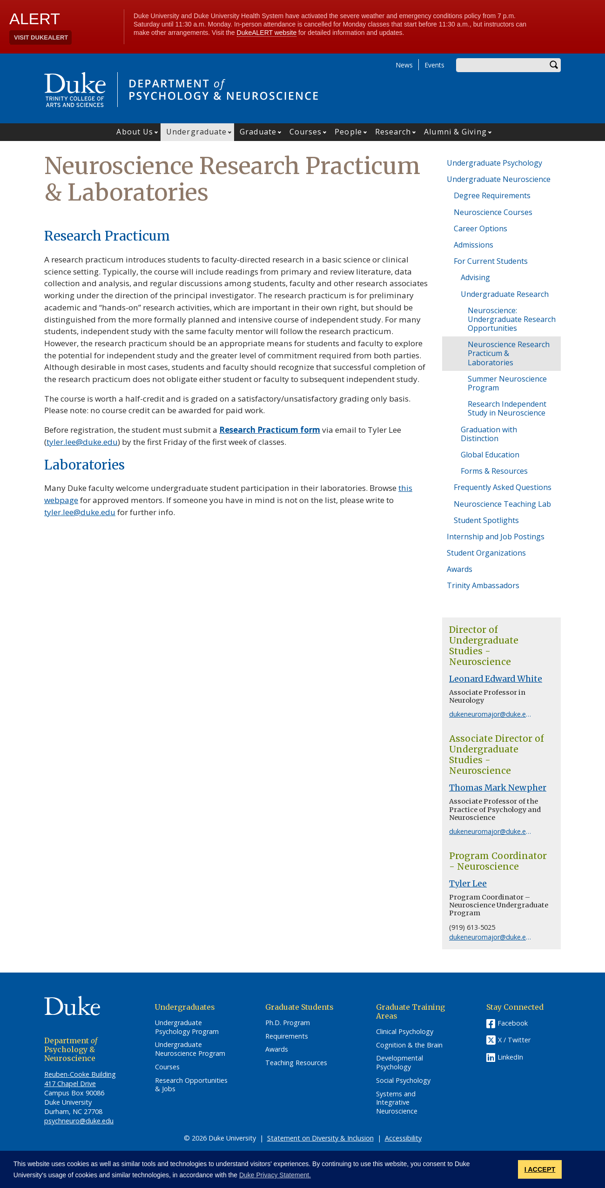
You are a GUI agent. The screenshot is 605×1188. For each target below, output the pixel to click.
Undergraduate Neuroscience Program (190, 1049)
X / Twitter (514, 1039)
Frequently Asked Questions (502, 487)
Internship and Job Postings (495, 536)
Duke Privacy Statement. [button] (275, 1175)
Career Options (480, 228)
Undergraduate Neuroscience (499, 179)
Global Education (490, 455)
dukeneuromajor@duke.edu (491, 714)
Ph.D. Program (287, 1023)
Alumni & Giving (455, 132)
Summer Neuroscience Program (507, 383)
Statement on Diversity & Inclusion (320, 1138)
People (348, 132)
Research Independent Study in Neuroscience (507, 408)
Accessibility (403, 1138)
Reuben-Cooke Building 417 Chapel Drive (80, 1079)
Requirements (286, 1036)
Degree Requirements (492, 195)
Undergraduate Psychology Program (187, 1027)
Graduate (258, 132)
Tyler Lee (468, 884)
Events (434, 64)
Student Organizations (486, 553)
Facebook (512, 1023)
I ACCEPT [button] (540, 1169)
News (404, 64)
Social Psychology (403, 1080)
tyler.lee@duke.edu (82, 441)
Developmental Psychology (399, 1062)
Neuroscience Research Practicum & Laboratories (509, 353)
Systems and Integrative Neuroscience (396, 1102)
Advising (475, 277)
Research (393, 132)
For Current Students (491, 261)
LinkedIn (510, 1057)
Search (554, 65)
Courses (305, 132)
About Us (134, 132)
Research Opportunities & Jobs (191, 1085)
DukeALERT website (267, 32)
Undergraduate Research (505, 294)
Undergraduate (196, 132)
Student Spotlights (486, 520)
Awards (459, 569)
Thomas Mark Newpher (497, 788)
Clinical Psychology (404, 1031)
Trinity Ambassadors (483, 585)
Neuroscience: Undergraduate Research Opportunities (512, 319)
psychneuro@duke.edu (79, 1120)
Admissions (473, 245)
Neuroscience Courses (493, 212)
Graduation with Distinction (489, 433)
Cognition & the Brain (409, 1045)
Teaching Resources (296, 1063)
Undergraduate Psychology (494, 163)
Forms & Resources (494, 471)
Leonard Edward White (495, 679)
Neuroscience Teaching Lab (502, 504)
